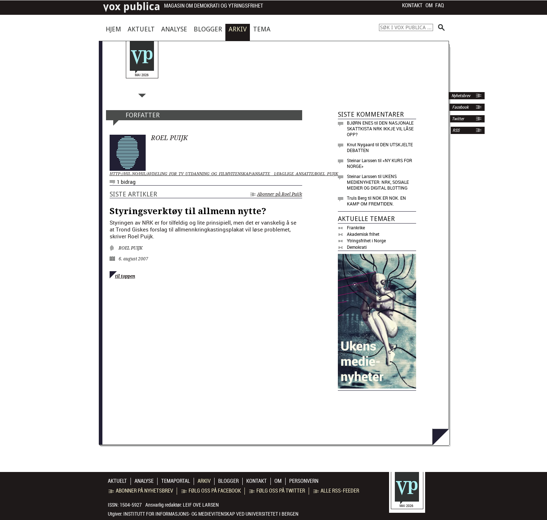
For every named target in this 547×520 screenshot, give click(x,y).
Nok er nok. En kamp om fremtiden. (376, 201)
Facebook (459, 107)
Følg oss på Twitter (277, 491)
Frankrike (356, 227)
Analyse (174, 29)
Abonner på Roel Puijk (276, 194)
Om (429, 5)
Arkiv (238, 29)
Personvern (303, 481)
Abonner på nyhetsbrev (141, 491)
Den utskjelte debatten (380, 147)
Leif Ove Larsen (201, 505)
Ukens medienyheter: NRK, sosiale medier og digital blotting (378, 182)
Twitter (458, 118)
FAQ (439, 5)
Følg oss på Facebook (211, 491)
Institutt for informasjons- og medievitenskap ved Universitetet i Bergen (211, 514)
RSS (456, 130)
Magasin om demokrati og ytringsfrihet (213, 6)
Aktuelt (141, 29)
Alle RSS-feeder (336, 491)
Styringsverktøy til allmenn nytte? (188, 211)
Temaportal (175, 481)
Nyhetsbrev (460, 95)
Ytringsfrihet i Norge (366, 240)
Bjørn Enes (360, 123)
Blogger (208, 29)
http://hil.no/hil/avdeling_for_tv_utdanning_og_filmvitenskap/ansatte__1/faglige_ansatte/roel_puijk (206, 174)
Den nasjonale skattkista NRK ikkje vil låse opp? (380, 128)
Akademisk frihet (363, 234)
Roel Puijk (130, 248)
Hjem (113, 29)
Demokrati (357, 247)
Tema (261, 29)
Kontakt (412, 5)
